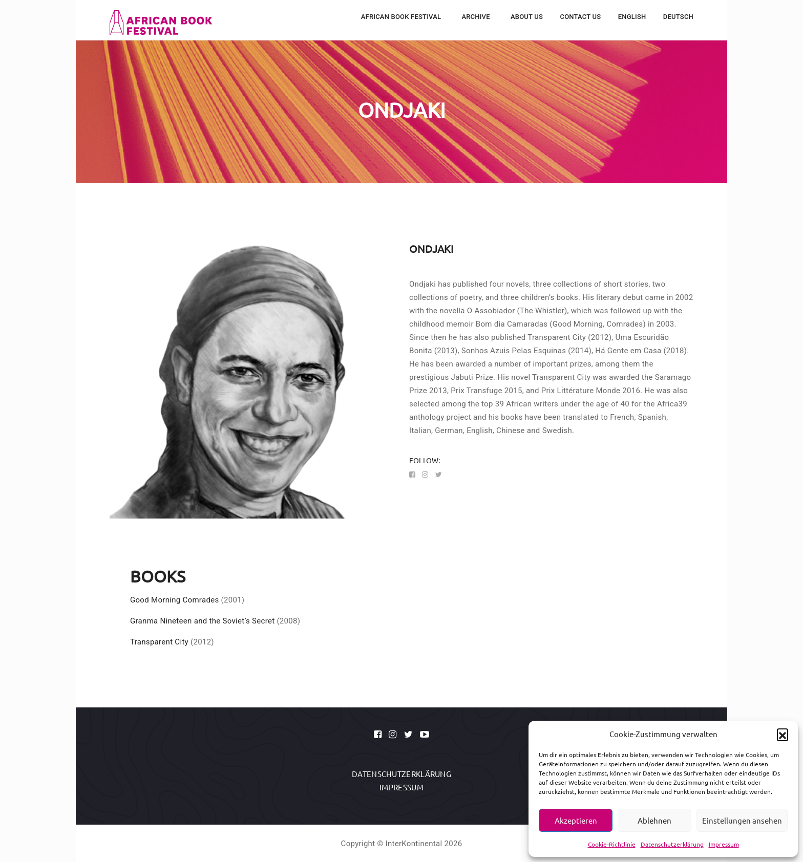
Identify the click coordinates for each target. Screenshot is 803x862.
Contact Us (580, 16)
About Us (527, 16)
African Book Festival (402, 16)
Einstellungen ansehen (742, 820)
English (632, 16)
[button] (782, 734)
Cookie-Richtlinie (612, 844)
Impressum (724, 844)
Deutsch (678, 16)
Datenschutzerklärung (672, 844)
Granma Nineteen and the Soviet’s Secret (202, 621)
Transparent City (159, 641)
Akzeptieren (576, 820)
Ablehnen (654, 820)
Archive (476, 16)
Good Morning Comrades (174, 600)
